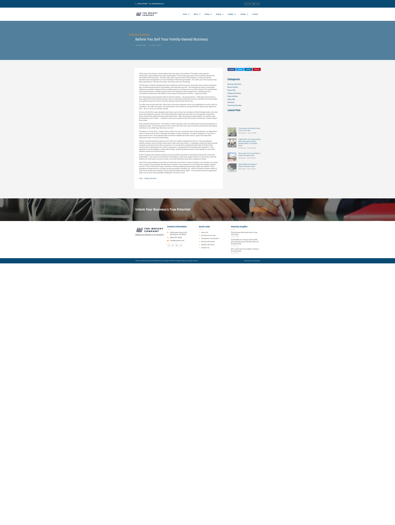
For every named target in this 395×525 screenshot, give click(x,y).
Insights (232, 14)
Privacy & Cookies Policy (155, 261)
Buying (220, 14)
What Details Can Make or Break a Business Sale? (247, 196)
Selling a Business (125, 34)
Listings (244, 14)
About (197, 14)
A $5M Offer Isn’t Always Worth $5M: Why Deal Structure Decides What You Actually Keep (249, 173)
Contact (255, 14)
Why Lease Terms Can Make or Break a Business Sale (249, 185)
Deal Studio (256, 261)
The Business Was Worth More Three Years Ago (249, 160)
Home (186, 14)
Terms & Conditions (141, 261)
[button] (232, 69)
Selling (208, 14)
